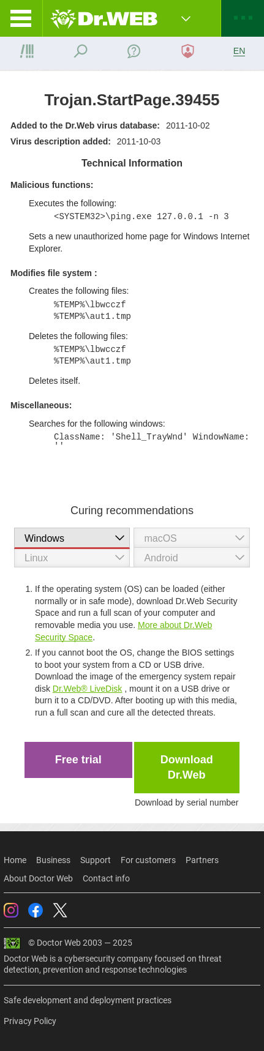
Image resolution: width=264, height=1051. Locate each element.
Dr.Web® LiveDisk (88, 689)
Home (15, 860)
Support (95, 860)
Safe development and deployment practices (88, 1000)
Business (53, 860)
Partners (202, 860)
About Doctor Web (38, 878)
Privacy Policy (30, 1021)
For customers (148, 860)
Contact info (106, 878)
